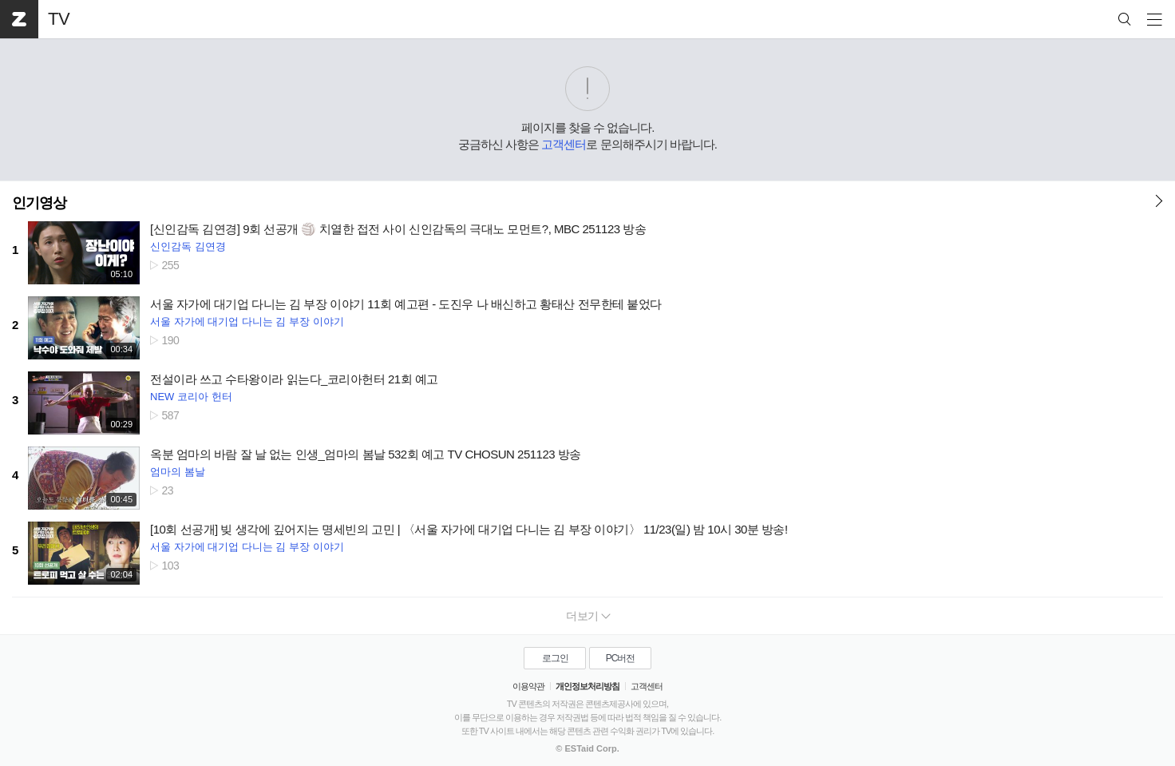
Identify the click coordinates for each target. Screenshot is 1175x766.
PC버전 (620, 658)
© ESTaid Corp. (587, 748)
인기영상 (39, 203)
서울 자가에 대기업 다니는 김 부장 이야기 (247, 321)
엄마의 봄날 (177, 472)
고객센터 (563, 144)
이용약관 (528, 686)
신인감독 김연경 (188, 246)
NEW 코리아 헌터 (191, 397)
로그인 (555, 658)
